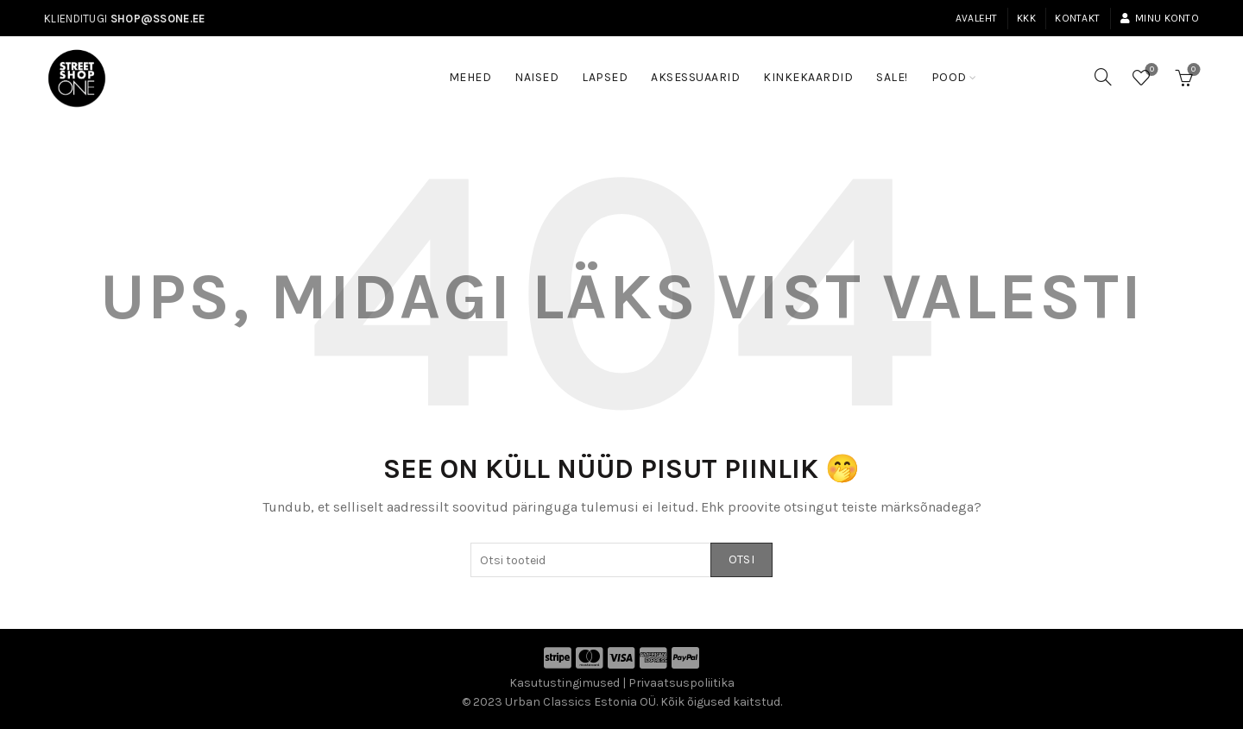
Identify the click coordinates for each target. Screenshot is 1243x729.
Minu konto (1159, 18)
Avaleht (977, 18)
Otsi (741, 559)
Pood (949, 77)
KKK (1026, 18)
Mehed (470, 77)
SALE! (897, 69)
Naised (536, 77)
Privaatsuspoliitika (681, 683)
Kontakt (1077, 18)
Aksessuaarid (695, 77)
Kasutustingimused (564, 683)
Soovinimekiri (1150, 70)
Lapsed (605, 77)
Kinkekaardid (808, 77)
